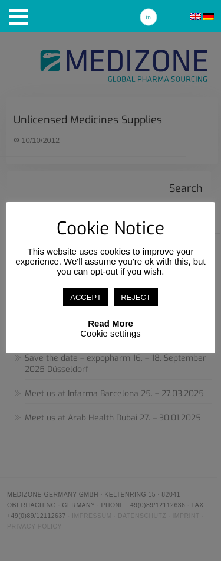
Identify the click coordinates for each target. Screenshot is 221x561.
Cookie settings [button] (110, 333)
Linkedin (148, 17)
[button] (18, 17)
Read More (110, 323)
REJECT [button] (136, 297)
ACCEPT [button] (85, 297)
